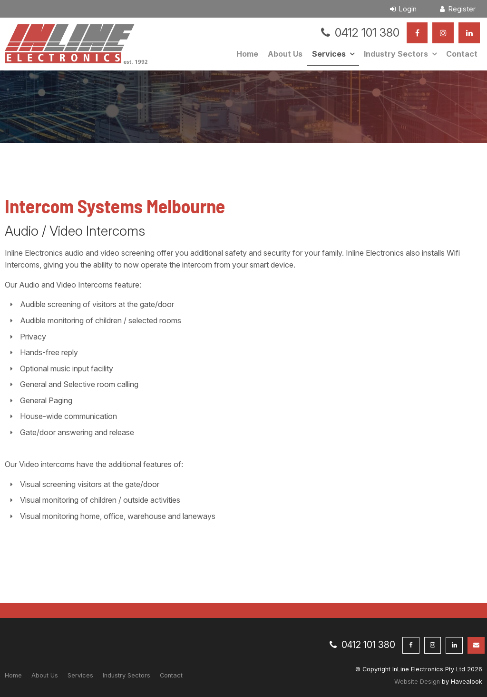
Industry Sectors (396, 54)
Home (247, 54)
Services (329, 54)
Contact (461, 54)
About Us (285, 54)
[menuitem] (13, 675)
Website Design (417, 681)
